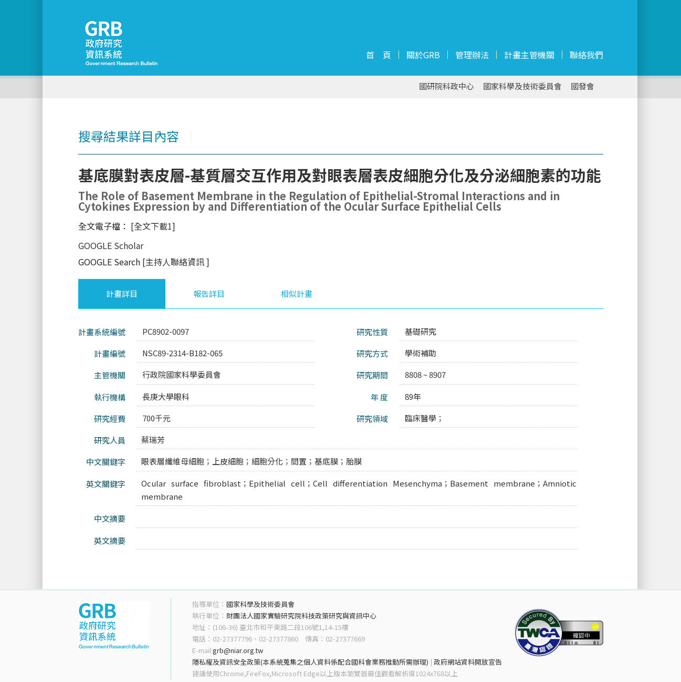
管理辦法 (472, 54)
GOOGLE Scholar (110, 245)
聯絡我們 (586, 54)
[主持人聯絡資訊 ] (175, 261)
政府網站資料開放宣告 (468, 662)
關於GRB (423, 54)
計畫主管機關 (529, 54)
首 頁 (378, 54)
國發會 (582, 86)
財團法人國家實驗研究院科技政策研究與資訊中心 (301, 616)
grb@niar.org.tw (238, 650)
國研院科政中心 (446, 86)
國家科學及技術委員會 (522, 86)
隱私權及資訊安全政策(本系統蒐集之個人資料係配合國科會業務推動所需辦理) (310, 662)
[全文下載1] (153, 226)
